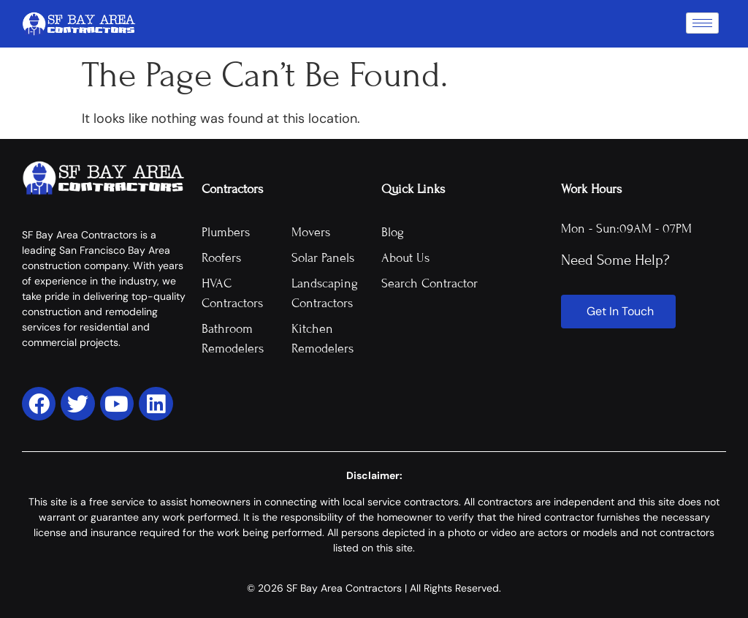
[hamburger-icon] (702, 23)
